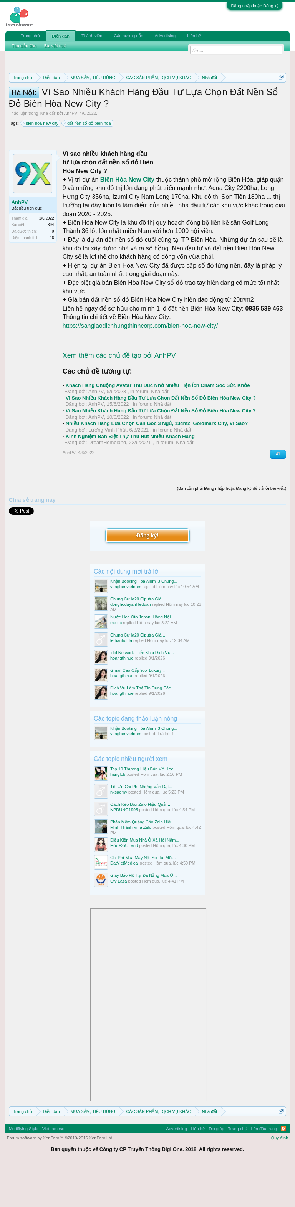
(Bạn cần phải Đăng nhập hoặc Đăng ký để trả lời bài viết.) (231, 528)
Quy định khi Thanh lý (100, 104)
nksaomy (118, 832)
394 (51, 265)
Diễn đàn (61, 36)
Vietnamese (53, 1168)
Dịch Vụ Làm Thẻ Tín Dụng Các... (142, 728)
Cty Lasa (118, 921)
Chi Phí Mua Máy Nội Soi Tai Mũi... (143, 898)
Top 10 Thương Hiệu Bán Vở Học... (143, 809)
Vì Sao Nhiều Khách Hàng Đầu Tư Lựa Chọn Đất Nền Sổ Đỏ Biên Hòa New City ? (161, 438)
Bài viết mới (55, 45)
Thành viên (91, 35)
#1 (278, 494)
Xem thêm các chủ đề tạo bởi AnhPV (119, 396)
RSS (283, 1168)
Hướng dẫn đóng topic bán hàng (184, 104)
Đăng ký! (147, 575)
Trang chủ (30, 35)
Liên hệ (194, 35)
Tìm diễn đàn (24, 45)
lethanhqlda (121, 680)
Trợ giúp (216, 1168)
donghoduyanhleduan (130, 644)
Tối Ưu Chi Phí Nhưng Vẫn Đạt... (141, 826)
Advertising (165, 35)
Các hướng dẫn (128, 35)
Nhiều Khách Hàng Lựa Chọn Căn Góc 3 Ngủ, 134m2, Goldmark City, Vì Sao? (157, 463)
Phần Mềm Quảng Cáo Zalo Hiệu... (143, 862)
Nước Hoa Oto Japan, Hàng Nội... (142, 657)
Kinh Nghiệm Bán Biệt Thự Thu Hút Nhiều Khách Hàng (130, 476)
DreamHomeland (107, 483)
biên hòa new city (40, 163)
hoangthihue (122, 698)
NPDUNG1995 (124, 850)
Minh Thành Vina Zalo (130, 867)
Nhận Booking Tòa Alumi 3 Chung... (143, 621)
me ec (116, 662)
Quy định (279, 1178)
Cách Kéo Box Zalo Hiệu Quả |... (140, 844)
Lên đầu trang (264, 1168)
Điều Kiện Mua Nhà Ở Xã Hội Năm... (144, 880)
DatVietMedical (124, 903)
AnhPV (70, 153)
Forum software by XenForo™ (60, 1178)
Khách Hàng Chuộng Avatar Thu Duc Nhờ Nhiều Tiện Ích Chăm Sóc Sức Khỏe (158, 425)
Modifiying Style (23, 1168)
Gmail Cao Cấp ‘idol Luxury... (137, 710)
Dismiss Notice (280, 95)
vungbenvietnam (125, 627)
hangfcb (117, 814)
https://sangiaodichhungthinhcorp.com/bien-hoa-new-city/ (140, 365)
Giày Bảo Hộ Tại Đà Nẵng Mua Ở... (143, 915)
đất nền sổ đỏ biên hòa (88, 163)
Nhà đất (47, 153)
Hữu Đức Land (124, 885)
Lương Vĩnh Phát (107, 470)
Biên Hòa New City (127, 219)
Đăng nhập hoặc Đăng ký (254, 5)
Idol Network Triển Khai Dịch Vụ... (142, 692)
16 (52, 278)
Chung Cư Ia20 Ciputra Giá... (137, 639)
